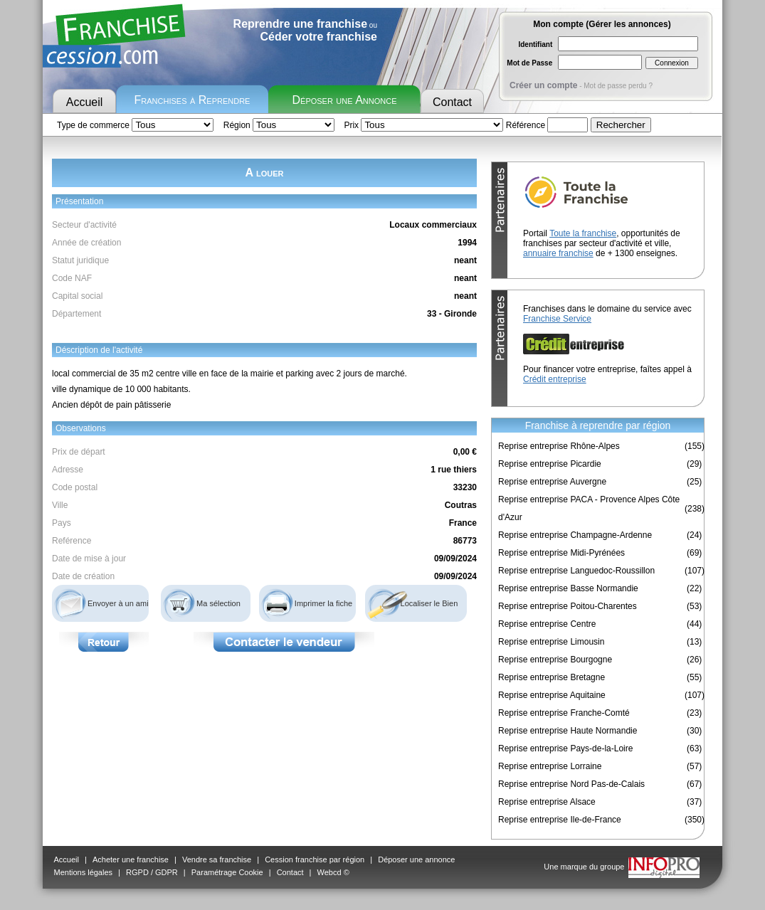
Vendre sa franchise (216, 859)
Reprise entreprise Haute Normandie (567, 731)
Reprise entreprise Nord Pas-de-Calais (571, 784)
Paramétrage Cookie (227, 872)
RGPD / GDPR (152, 872)
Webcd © (333, 872)
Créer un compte (543, 85)
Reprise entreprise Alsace (547, 802)
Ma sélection (218, 603)
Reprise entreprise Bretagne (551, 677)
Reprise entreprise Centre (547, 624)
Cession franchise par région (314, 859)
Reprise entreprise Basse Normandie (568, 588)
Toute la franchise (582, 233)
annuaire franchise (558, 253)
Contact (452, 102)
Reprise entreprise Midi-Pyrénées (561, 553)
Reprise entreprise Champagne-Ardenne (575, 535)
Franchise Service (557, 319)
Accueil (84, 102)
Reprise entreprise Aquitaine (552, 695)
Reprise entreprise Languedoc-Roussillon (576, 571)
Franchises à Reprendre (192, 100)
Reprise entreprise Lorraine (549, 766)
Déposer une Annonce (344, 100)
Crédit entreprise (554, 379)
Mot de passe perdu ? (618, 86)
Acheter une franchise (131, 859)
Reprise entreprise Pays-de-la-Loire (565, 748)
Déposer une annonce (416, 859)
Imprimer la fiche (323, 603)
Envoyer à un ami (118, 603)
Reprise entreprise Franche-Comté (564, 713)
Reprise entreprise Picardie (549, 464)
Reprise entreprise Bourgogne (555, 660)
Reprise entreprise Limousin (551, 642)
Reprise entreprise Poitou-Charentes (567, 606)
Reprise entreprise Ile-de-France (559, 820)
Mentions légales (83, 872)
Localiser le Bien (429, 603)
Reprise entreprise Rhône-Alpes (559, 446)
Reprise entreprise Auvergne (552, 482)
